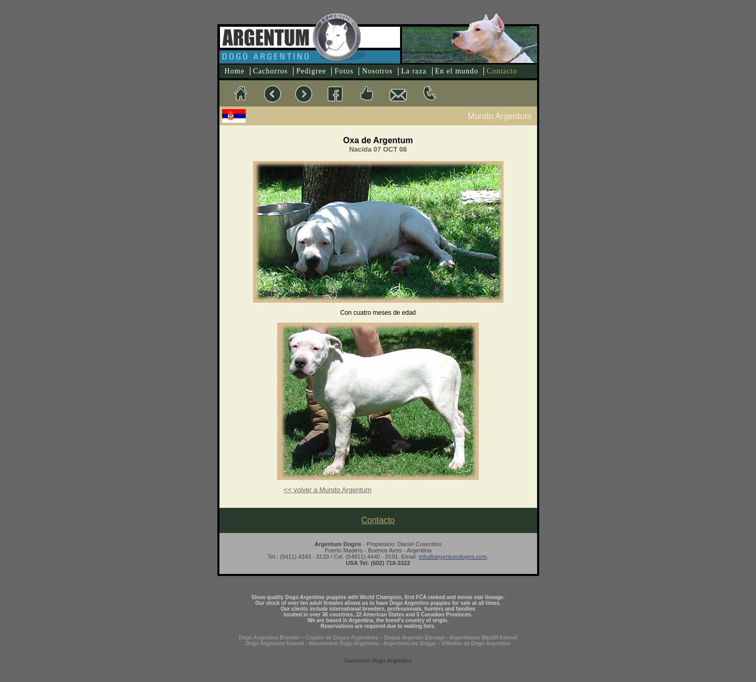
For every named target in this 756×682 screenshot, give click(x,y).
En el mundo (457, 71)
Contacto (502, 71)
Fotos (343, 71)
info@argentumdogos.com (453, 556)
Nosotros (377, 71)
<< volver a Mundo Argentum (327, 490)
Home (235, 71)
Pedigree (311, 71)
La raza (414, 71)
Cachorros (270, 71)
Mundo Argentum (500, 116)
